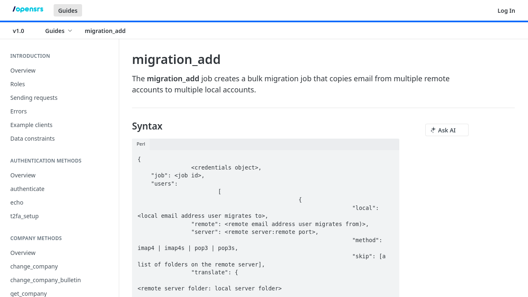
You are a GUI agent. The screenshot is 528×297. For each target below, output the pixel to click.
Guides (68, 10)
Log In (506, 10)
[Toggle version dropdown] (23, 30)
